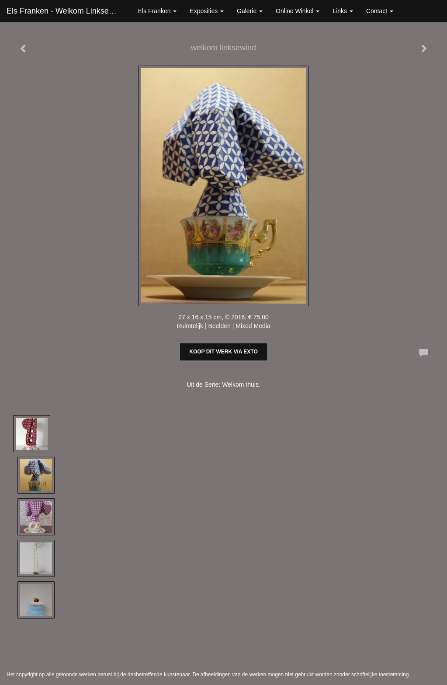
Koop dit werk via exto (223, 352)
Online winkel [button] (297, 10)
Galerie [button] (250, 10)
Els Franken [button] (157, 10)
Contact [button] (379, 10)
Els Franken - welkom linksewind (66, 11)
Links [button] (343, 10)
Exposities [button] (207, 10)
